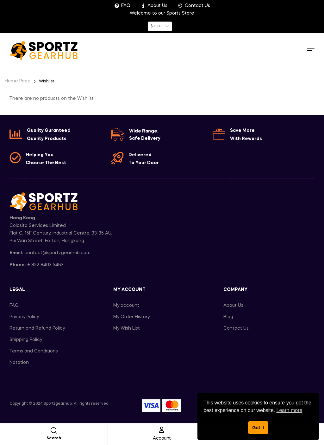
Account (162, 438)
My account (126, 305)
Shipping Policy (25, 340)
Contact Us (236, 328)
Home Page (18, 81)
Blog (228, 317)
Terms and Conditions (33, 351)
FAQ (14, 305)
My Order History (131, 317)
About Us (233, 305)
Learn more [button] (289, 410)
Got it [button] (258, 427)
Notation (19, 362)
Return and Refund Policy (37, 328)
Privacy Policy (24, 317)
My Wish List (126, 328)
